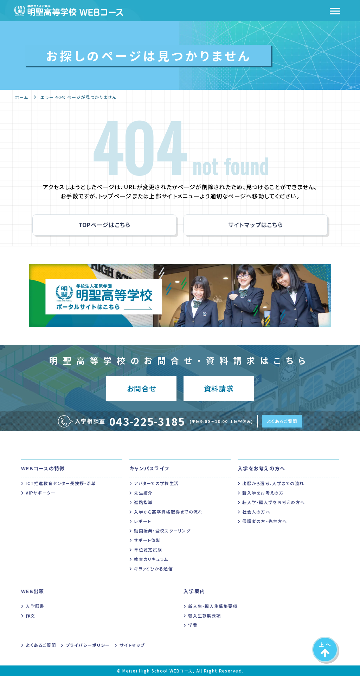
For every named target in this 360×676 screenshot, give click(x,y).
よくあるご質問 (282, 421)
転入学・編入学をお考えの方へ (273, 502)
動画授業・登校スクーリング (162, 530)
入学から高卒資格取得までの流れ (168, 512)
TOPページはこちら (104, 224)
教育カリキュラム (151, 559)
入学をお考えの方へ (261, 468)
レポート (142, 521)
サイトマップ (132, 645)
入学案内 (194, 591)
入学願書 (35, 606)
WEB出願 (32, 591)
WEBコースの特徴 (43, 468)
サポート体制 (147, 540)
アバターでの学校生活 (156, 483)
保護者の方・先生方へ (264, 521)
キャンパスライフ (149, 468)
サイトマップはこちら (255, 224)
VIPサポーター (41, 493)
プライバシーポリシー (88, 645)
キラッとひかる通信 (153, 568)
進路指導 (143, 502)
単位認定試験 (148, 549)
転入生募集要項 (204, 615)
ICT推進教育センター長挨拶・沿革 (61, 483)
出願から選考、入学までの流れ (273, 483)
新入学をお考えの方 (263, 493)
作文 (30, 615)
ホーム (21, 97)
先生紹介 (143, 493)
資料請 (219, 388)
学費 (193, 625)
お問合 (141, 388)
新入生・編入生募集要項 (212, 606)
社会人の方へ (256, 512)
